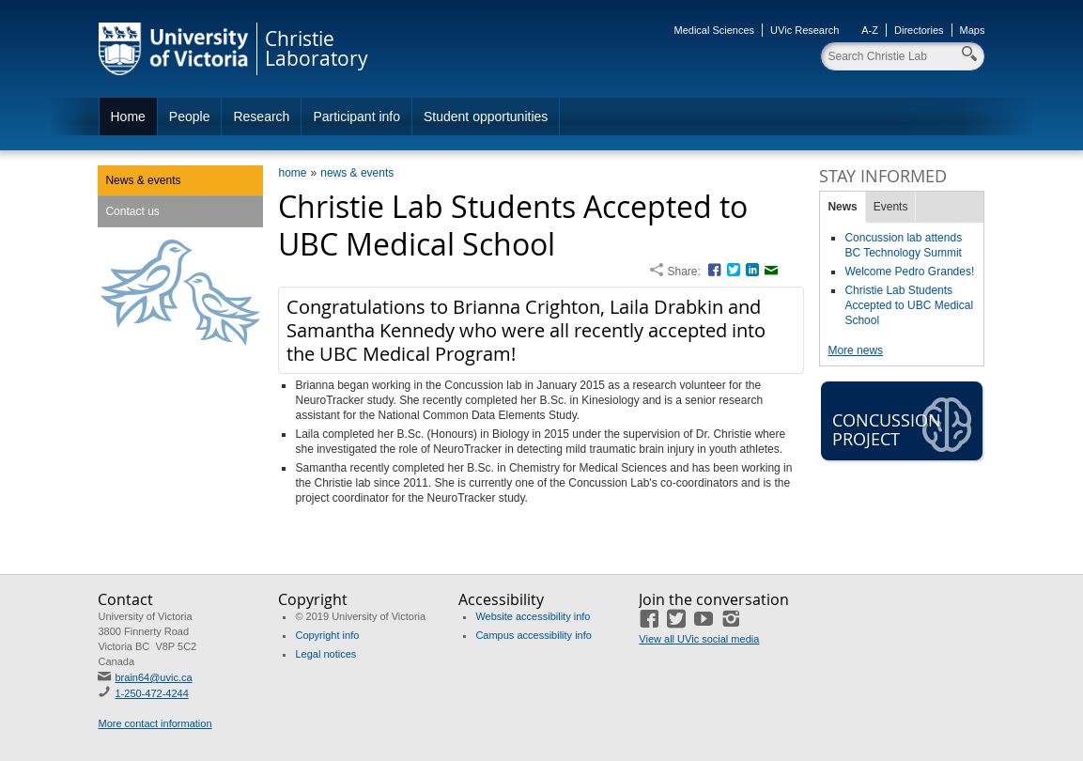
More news (855, 350)
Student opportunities (486, 116)
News (842, 206)
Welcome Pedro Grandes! (909, 271)
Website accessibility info (532, 616)
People (189, 116)
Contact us (132, 211)
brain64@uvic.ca (153, 677)
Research (261, 116)
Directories (919, 30)
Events (891, 206)
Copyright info (327, 635)
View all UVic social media (699, 639)
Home (128, 116)
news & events (357, 172)
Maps (972, 30)
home (292, 172)
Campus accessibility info (533, 635)
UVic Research (804, 30)
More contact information (154, 723)
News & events (142, 180)
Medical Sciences (714, 30)
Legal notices (325, 654)
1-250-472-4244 (151, 693)
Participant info (356, 116)
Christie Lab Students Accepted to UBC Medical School (908, 305)
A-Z (869, 30)
